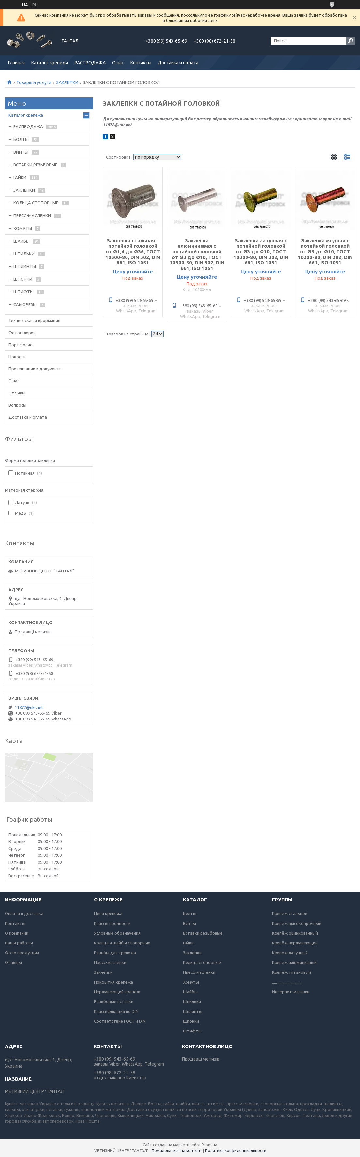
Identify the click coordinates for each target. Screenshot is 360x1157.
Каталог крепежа (49, 62)
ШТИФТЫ (23, 291)
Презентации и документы (35, 368)
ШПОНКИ (22, 279)
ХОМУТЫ (22, 228)
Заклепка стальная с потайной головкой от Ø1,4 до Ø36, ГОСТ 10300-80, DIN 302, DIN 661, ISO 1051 (132, 251)
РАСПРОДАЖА (90, 62)
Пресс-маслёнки (110, 962)
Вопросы (17, 405)
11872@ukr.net (29, 707)
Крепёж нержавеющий (295, 943)
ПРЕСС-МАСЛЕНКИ (32, 215)
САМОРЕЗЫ (25, 304)
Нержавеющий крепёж (117, 991)
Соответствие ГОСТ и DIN (120, 1021)
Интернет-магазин (290, 991)
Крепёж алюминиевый (294, 962)
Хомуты (191, 982)
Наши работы (19, 943)
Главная (16, 62)
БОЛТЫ (21, 139)
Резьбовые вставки (113, 1001)
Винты (189, 923)
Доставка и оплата (178, 62)
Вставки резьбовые (203, 933)
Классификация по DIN (116, 1011)
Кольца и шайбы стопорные (122, 943)
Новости (17, 356)
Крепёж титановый (291, 972)
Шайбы (190, 991)
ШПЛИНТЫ (24, 266)
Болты (189, 913)
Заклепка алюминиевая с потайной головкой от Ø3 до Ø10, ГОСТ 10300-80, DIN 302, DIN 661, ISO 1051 (197, 254)
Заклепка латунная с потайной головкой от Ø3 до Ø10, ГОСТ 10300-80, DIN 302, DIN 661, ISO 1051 (260, 251)
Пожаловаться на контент (177, 1151)
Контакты (140, 62)
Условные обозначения (117, 933)
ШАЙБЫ (21, 241)
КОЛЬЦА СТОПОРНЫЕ (35, 202)
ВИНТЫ (20, 152)
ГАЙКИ (19, 177)
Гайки (188, 943)
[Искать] (350, 41)
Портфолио (20, 344)
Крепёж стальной (289, 913)
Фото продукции (22, 952)
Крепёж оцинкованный (295, 933)
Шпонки (191, 1021)
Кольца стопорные (202, 962)
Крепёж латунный (290, 952)
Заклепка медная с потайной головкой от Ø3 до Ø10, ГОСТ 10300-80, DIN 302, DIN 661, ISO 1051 (325, 251)
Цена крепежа (108, 913)
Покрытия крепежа (113, 982)
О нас (118, 62)
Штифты (192, 1031)
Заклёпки (103, 972)
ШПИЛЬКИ (24, 253)
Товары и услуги (33, 82)
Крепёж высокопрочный (296, 923)
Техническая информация (34, 320)
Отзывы (16, 393)
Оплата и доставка (24, 913)
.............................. (286, 982)
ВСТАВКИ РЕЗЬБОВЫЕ (35, 164)
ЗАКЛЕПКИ (67, 82)
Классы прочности (112, 923)
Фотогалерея (22, 332)
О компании (16, 933)
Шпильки (192, 1001)
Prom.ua (209, 1145)
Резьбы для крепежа (115, 952)
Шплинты (192, 1011)
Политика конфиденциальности (235, 1151)
